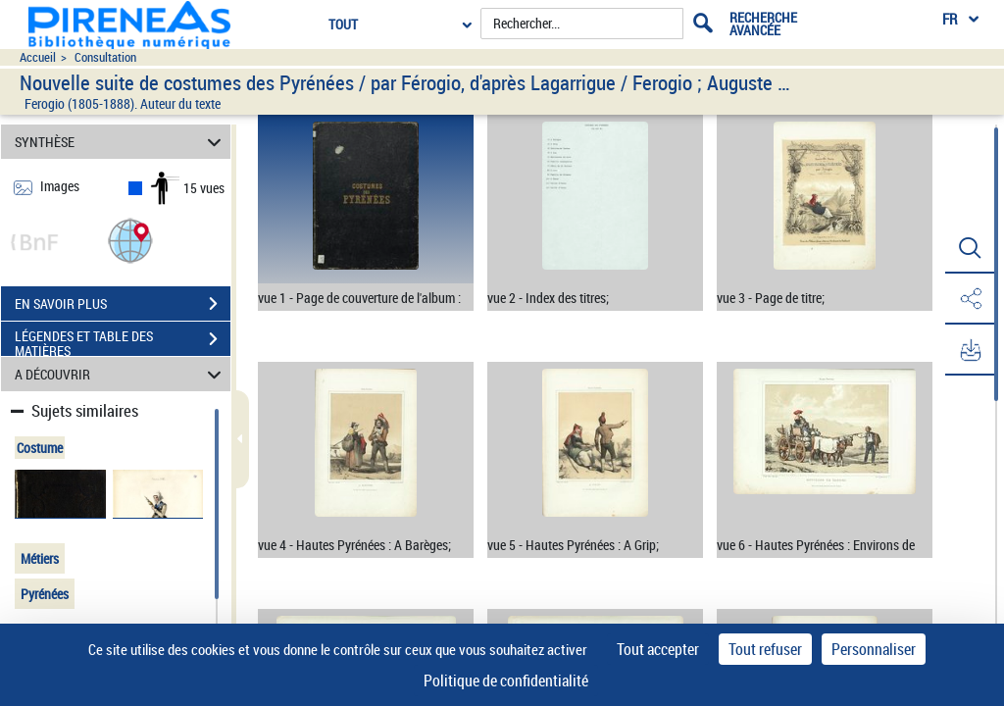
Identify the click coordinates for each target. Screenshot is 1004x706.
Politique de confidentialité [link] (506, 680)
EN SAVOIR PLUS (122, 304)
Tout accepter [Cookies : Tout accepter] (658, 649)
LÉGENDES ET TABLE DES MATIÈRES (122, 341)
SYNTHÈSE (121, 142)
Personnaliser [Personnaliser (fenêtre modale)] (873, 649)
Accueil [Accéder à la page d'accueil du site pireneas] (38, 57)
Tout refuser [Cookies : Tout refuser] (765, 649)
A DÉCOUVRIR (121, 374)
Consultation (105, 57)
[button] (130, 239)
